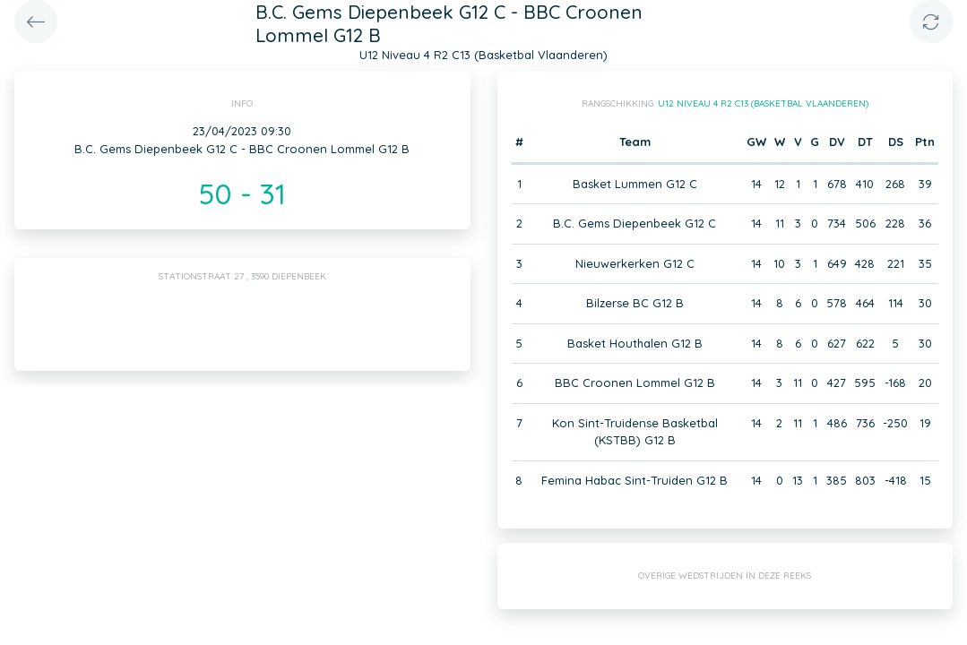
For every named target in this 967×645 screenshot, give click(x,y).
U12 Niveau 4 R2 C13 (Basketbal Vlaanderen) (763, 103)
